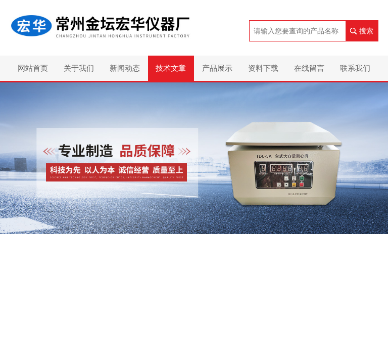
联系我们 (355, 68)
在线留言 (309, 68)
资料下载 (263, 68)
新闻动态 (125, 68)
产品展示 (217, 68)
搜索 (366, 31)
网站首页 (33, 68)
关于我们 (79, 68)
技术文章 (171, 68)
